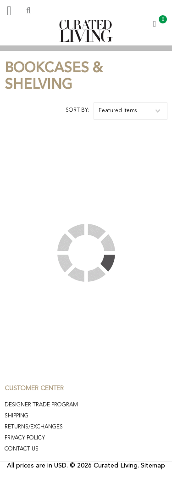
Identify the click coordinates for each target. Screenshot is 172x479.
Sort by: (77, 110)
